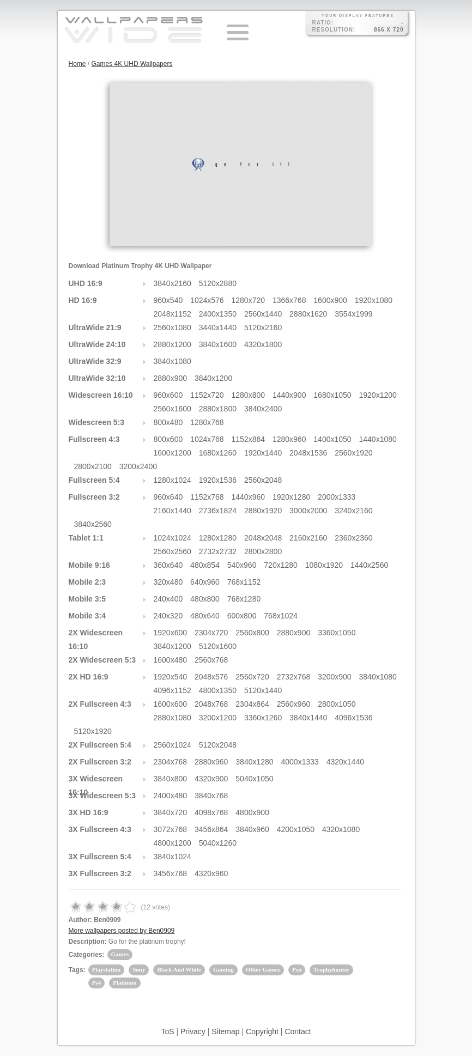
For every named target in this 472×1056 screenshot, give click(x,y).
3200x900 (335, 676)
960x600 (168, 395)
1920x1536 (218, 480)
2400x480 (170, 795)
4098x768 (211, 812)
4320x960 (211, 873)
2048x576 (211, 676)
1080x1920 (324, 565)
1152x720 (207, 395)
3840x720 (170, 812)
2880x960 (211, 761)
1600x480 (170, 660)
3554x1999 (353, 313)
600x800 (242, 615)
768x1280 (244, 598)
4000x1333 (300, 761)
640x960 (205, 582)
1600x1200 (172, 452)
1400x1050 (332, 439)
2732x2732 (218, 551)
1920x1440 (263, 452)
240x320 (168, 615)
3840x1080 (172, 361)
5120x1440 (263, 690)
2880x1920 (263, 510)
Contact (298, 1031)
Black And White (179, 969)
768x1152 (244, 582)
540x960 (242, 565)
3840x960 (252, 829)
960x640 (168, 497)
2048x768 (211, 704)
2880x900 (170, 378)
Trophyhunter (331, 969)
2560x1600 (172, 408)
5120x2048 (218, 745)
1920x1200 (378, 395)
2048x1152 (172, 313)
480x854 (205, 565)
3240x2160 (353, 510)
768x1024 (281, 615)
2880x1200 (172, 344)
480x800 (205, 598)
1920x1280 (291, 497)
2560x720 (252, 676)
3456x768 (170, 873)
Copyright (262, 1031)
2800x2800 (263, 551)
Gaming (223, 969)
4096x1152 (172, 690)
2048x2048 (263, 537)
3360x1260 (263, 717)
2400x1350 (218, 313)
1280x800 (248, 395)
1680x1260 (218, 452)
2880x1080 (172, 717)
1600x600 (170, 704)
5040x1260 (218, 843)
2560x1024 (172, 745)
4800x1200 (172, 843)
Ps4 (96, 982)
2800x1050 (336, 704)
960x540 (168, 300)
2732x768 (294, 676)
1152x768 (207, 497)
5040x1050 (254, 778)
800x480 (168, 422)
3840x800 (170, 778)
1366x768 (289, 300)
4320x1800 (263, 344)
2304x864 (252, 704)
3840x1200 (213, 378)
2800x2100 (93, 466)
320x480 (168, 582)
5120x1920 (93, 731)
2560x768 (211, 660)
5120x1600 (218, 646)
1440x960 (248, 497)
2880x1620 (308, 313)
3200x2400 (138, 466)
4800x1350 (218, 690)
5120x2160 (263, 327)
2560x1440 (263, 313)
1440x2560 (369, 565)
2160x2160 (308, 537)
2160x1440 (172, 510)
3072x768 (170, 829)
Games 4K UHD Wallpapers (132, 64)
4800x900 (252, 812)
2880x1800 (218, 408)
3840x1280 (254, 761)
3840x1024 (172, 856)
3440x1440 (218, 327)
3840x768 (211, 795)
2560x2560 (172, 551)
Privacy (192, 1031)
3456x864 (211, 829)
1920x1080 (373, 300)
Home (77, 64)
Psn (296, 969)
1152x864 (248, 439)
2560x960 (294, 704)
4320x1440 (345, 761)
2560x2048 (263, 480)
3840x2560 (93, 524)
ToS (167, 1031)
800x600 (168, 439)
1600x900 (330, 300)
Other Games (263, 969)
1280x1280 (218, 537)
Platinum (124, 982)
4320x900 (211, 778)
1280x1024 (172, 480)
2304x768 (170, 761)
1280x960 (289, 439)
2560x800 (252, 632)
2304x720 (211, 632)
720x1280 (281, 565)
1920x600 (170, 632)
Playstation (106, 969)
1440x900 (289, 395)
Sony (138, 969)
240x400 (168, 598)
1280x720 (248, 300)
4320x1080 (341, 829)
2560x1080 (172, 327)
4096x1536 (353, 717)
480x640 (205, 615)
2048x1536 (308, 452)
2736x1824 (218, 510)
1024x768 (207, 439)
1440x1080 (378, 439)
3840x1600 (218, 344)
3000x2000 (308, 510)
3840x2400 (263, 408)
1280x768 (207, 422)
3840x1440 (308, 717)
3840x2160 (172, 283)
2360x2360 (353, 537)
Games (120, 954)
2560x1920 (353, 452)
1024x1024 (172, 537)
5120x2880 (218, 283)
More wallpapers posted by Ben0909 (122, 930)
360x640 (168, 565)
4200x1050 (295, 829)
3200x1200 (218, 717)
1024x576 (207, 300)
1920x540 (170, 676)
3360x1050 (336, 632)
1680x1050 (332, 395)
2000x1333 (336, 497)
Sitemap (225, 1031)
